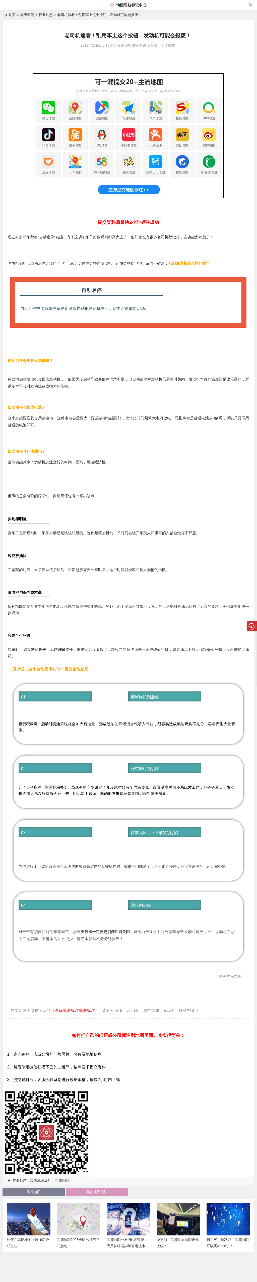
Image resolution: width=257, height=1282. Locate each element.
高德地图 (150, 45)
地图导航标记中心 (128, 5)
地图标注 (87, 1010)
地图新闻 (27, 15)
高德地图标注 (131, 45)
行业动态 (46, 15)
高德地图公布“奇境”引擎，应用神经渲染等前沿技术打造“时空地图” (128, 1245)
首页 (12, 15)
